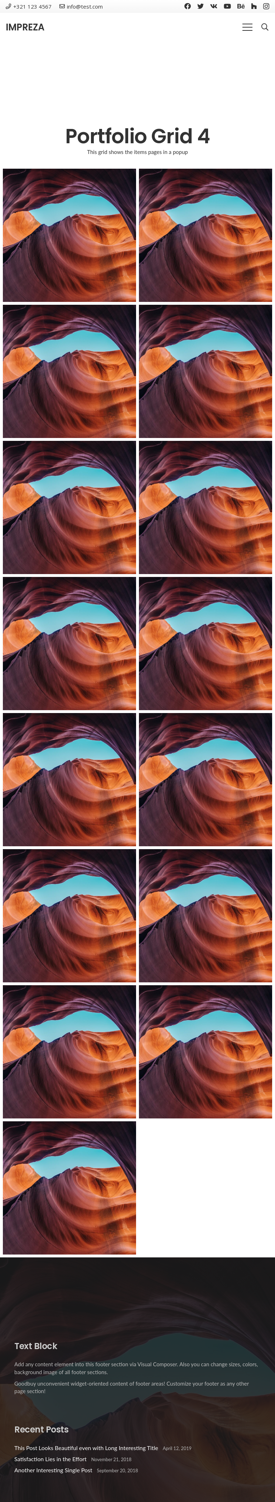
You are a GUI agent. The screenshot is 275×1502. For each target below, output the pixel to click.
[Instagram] (266, 6)
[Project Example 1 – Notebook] (69, 371)
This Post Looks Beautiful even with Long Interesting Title (86, 1447)
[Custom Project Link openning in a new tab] (69, 1188)
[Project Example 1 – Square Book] (205, 235)
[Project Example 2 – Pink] (69, 915)
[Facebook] (187, 6)
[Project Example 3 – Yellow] (205, 779)
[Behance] (241, 6)
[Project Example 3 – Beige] (69, 643)
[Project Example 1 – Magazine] (69, 235)
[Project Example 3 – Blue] (69, 779)
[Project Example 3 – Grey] (205, 643)
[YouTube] (227, 6)
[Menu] (247, 27)
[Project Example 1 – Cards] (69, 507)
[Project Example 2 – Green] (205, 915)
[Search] (265, 27)
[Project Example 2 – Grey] (69, 1051)
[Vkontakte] (213, 6)
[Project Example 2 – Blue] (205, 1051)
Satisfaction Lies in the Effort (50, 1458)
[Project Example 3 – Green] (205, 507)
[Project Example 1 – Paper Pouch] (205, 371)
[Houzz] (254, 6)
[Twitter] (200, 6)
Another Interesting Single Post (53, 1470)
